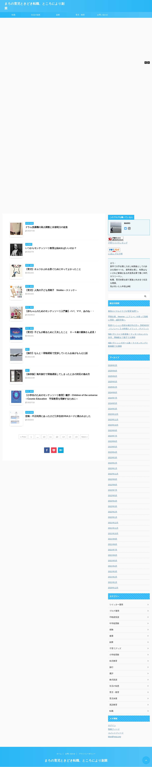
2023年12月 (113, 414)
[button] (148, 62)
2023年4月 (112, 452)
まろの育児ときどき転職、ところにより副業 (76, 760)
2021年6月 (112, 555)
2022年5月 (112, 495)
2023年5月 (112, 447)
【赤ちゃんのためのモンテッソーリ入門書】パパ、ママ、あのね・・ (59, 311)
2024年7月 (112, 398)
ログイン (112, 725)
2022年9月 (112, 479)
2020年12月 (113, 588)
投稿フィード (114, 729)
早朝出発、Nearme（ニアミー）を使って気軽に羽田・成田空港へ (128, 318)
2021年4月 (112, 566)
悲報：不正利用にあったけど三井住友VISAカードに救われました (58, 416)
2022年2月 (112, 512)
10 (44, 437)
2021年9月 (112, 539)
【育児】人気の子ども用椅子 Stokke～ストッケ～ (51, 290)
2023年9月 (112, 430)
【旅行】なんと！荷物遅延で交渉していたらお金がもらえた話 (56, 353)
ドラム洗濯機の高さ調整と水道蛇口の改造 (46, 227)
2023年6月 (112, 441)
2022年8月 (112, 485)
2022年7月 (112, 490)
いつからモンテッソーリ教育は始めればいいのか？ (50, 248)
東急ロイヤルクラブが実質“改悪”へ (123, 311)
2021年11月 (113, 528)
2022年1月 (112, 517)
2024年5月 (112, 403)
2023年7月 (112, 436)
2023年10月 (113, 425)
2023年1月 (112, 468)
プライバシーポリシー (87, 754)
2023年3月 (112, 457)
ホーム (59, 754)
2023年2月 (112, 463)
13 (63, 437)
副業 (58, 15)
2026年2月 (112, 365)
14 (70, 437)
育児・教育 (80, 15)
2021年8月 (112, 544)
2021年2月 (112, 577)
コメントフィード (116, 733)
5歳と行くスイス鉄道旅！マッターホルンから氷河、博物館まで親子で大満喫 (128, 336)
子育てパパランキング (118, 243)
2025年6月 (112, 376)
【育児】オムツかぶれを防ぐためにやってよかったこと (53, 269)
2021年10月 (113, 533)
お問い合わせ (102, 15)
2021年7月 (112, 550)
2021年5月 (112, 560)
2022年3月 (112, 506)
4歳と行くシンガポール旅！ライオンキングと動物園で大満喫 (128, 344)
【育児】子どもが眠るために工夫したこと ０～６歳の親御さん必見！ (61, 332)
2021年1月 (112, 582)
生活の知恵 (35, 15)
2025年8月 (112, 371)
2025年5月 (112, 382)
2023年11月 (113, 419)
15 (76, 437)
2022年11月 (113, 474)
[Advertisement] (76, 38)
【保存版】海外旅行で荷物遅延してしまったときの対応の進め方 (57, 374)
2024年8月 (112, 392)
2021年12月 (113, 523)
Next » (84, 437)
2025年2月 (112, 387)
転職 (13, 15)
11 (50, 437)
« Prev (23, 437)
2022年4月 (112, 501)
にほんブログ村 (115, 254)
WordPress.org (114, 737)
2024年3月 (112, 409)
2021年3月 (112, 571)
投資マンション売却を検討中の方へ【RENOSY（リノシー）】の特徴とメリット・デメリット (128, 327)
